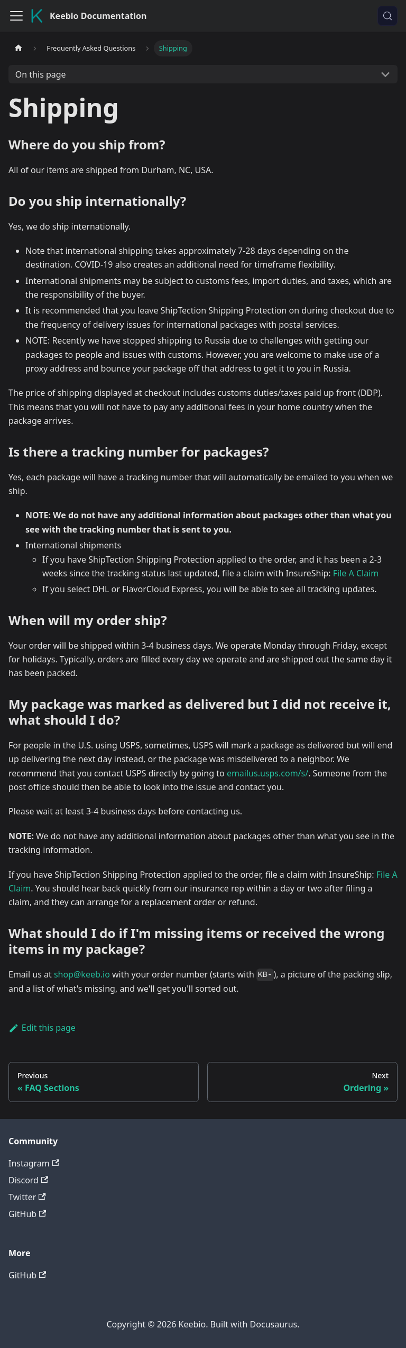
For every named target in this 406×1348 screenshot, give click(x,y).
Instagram (33, 1163)
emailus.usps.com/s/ (267, 773)
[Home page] (18, 48)
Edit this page (42, 1027)
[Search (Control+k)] (387, 16)
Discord (28, 1180)
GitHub (27, 1214)
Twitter (27, 1197)
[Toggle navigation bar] (16, 16)
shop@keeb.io (82, 974)
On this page (40, 74)
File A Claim (356, 573)
